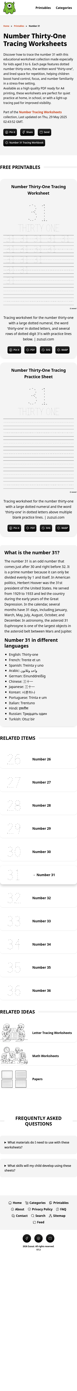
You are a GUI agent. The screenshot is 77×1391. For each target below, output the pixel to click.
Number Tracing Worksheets (40, 112)
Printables (19, 26)
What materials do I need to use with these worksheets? (37, 1144)
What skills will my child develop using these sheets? (38, 1168)
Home (6, 26)
